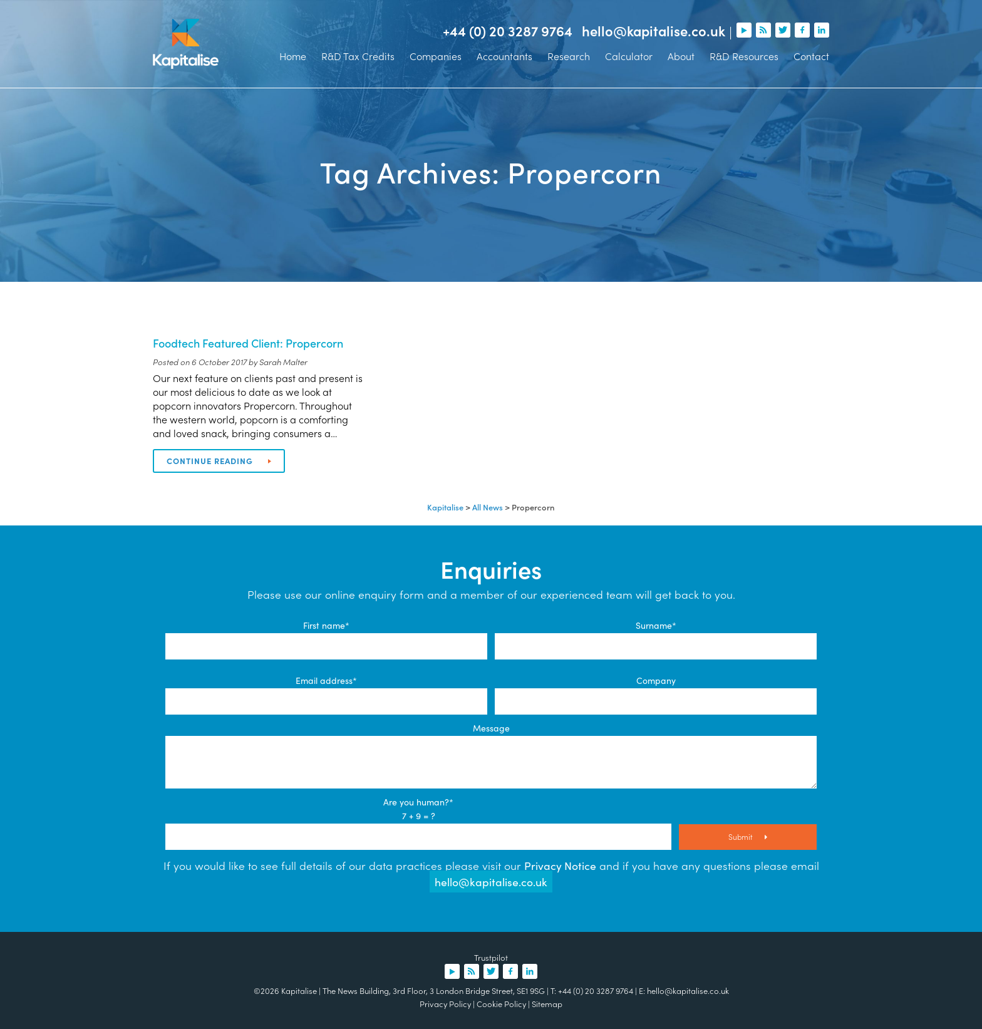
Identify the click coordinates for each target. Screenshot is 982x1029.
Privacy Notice (560, 865)
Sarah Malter (283, 362)
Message (491, 727)
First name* (326, 625)
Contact (811, 56)
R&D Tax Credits (358, 56)
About (681, 56)
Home (292, 56)
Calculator (629, 56)
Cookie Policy (501, 1004)
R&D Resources (744, 56)
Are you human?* (418, 801)
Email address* (326, 680)
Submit (747, 836)
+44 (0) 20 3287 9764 (507, 31)
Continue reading (219, 461)
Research (568, 56)
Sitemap (547, 1004)
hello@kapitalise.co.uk (653, 31)
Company (656, 680)
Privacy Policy (445, 1004)
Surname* (656, 625)
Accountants (504, 56)
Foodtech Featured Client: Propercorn (248, 343)
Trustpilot (491, 957)
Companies (436, 56)
